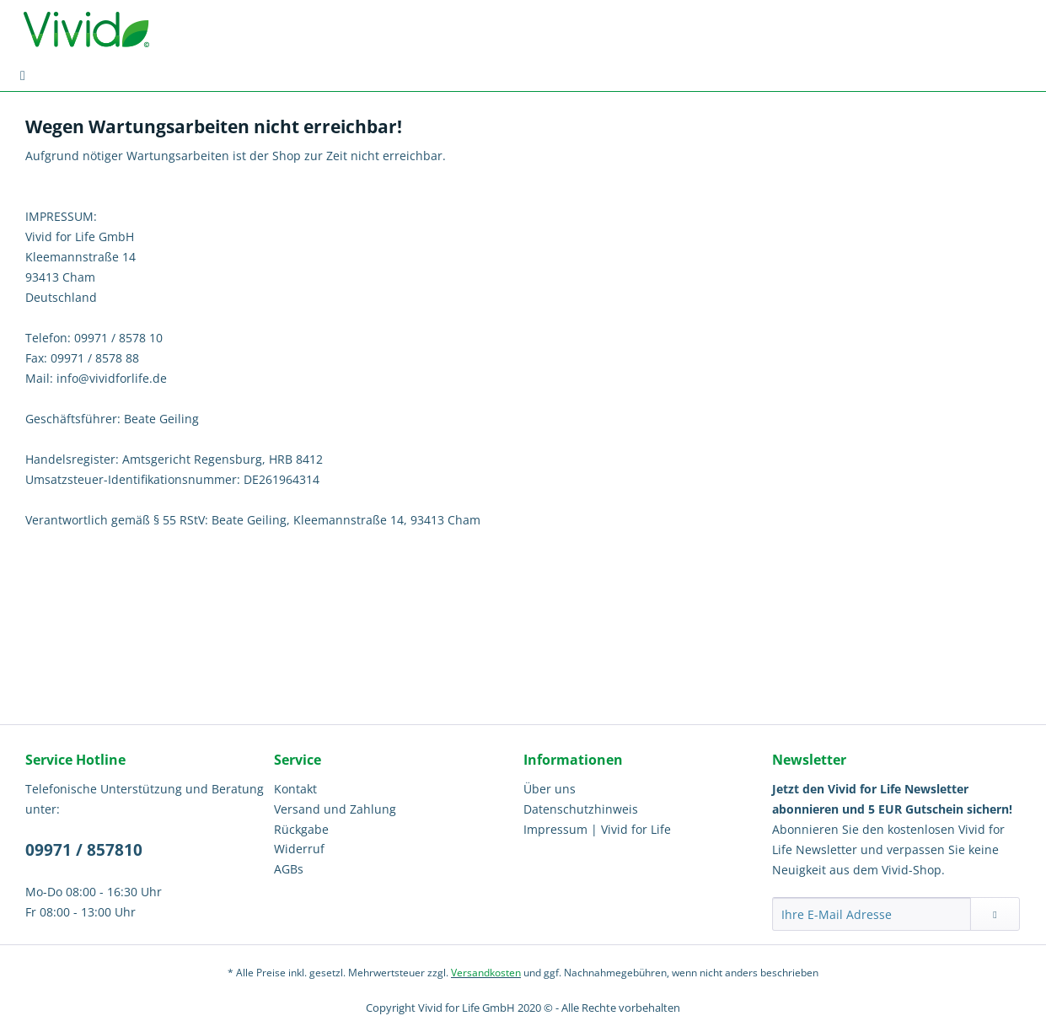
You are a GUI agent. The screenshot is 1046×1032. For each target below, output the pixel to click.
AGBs (288, 869)
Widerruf (299, 849)
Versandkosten (486, 972)
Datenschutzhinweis (580, 809)
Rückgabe (301, 829)
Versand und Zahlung (335, 809)
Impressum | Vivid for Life (597, 829)
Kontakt (295, 789)
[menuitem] (22, 75)
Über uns (549, 789)
